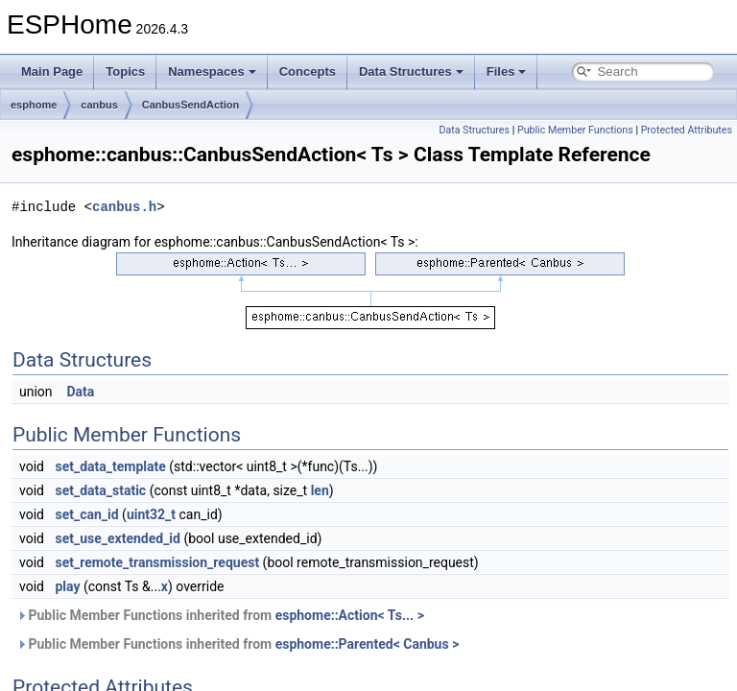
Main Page (52, 71)
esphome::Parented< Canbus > (367, 644)
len (320, 490)
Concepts (307, 71)
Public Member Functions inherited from (220, 615)
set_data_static (100, 490)
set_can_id (86, 514)
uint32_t (151, 514)
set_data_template (110, 466)
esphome (34, 104)
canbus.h (124, 207)
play (67, 586)
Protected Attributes (686, 130)
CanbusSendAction (190, 104)
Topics (125, 71)
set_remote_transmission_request (157, 562)
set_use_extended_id (117, 538)
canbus (99, 104)
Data (81, 391)
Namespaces (212, 71)
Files (507, 71)
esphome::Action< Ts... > (349, 615)
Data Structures (411, 71)
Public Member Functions (575, 130)
